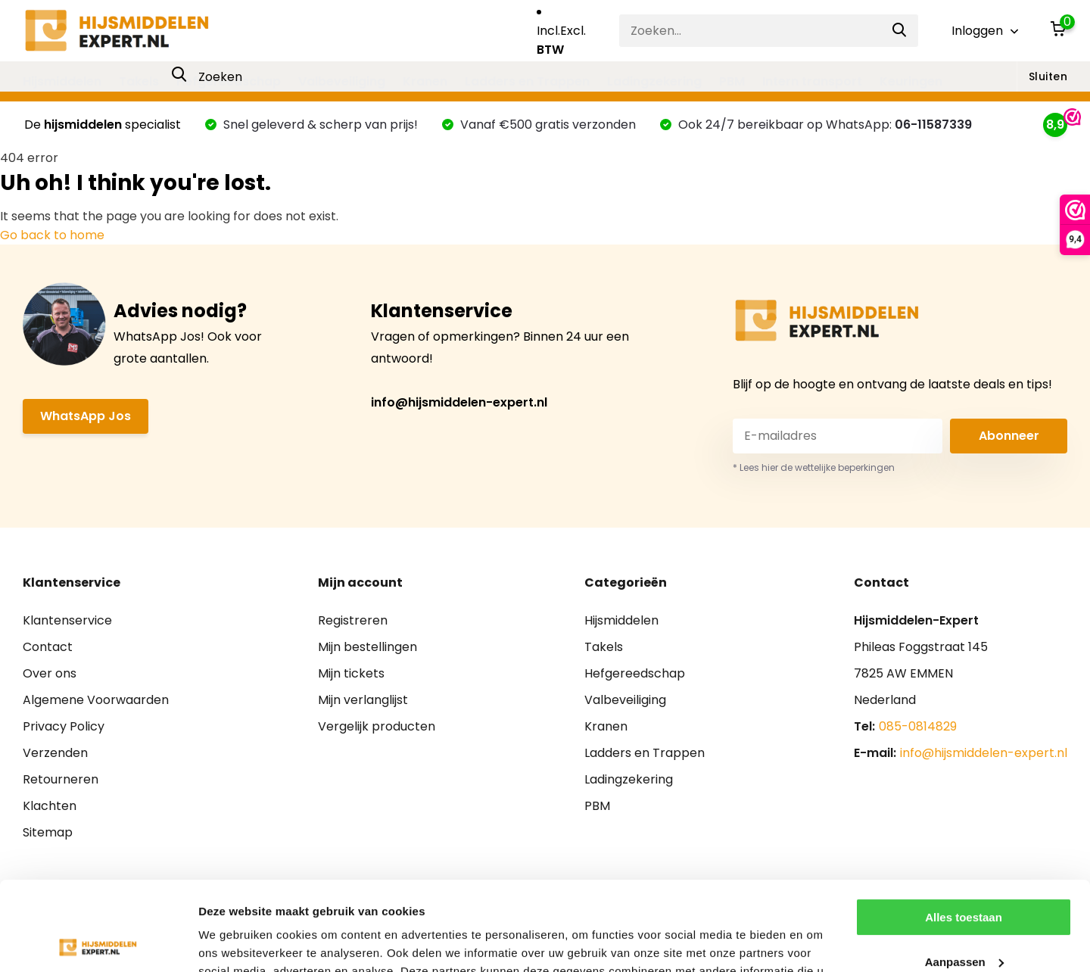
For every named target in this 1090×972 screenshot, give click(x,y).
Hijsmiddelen (62, 81)
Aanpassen (964, 872)
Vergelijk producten (376, 726)
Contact (48, 647)
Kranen (425, 81)
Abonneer (1009, 435)
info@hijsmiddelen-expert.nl (459, 402)
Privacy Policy (63, 726)
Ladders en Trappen (527, 81)
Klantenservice (67, 620)
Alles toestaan (963, 828)
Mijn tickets (351, 673)
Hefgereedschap (228, 81)
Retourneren (60, 779)
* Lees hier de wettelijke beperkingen (814, 467)
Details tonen (234, 942)
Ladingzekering (654, 81)
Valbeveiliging (341, 81)
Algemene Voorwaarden (96, 700)
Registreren (353, 620)
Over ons (49, 673)
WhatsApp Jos (85, 416)
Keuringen (911, 81)
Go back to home (52, 235)
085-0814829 (918, 726)
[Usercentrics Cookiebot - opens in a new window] (98, 942)
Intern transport (812, 81)
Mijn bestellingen (367, 647)
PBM (732, 81)
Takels (139, 81)
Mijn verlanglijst (363, 700)
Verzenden (55, 753)
